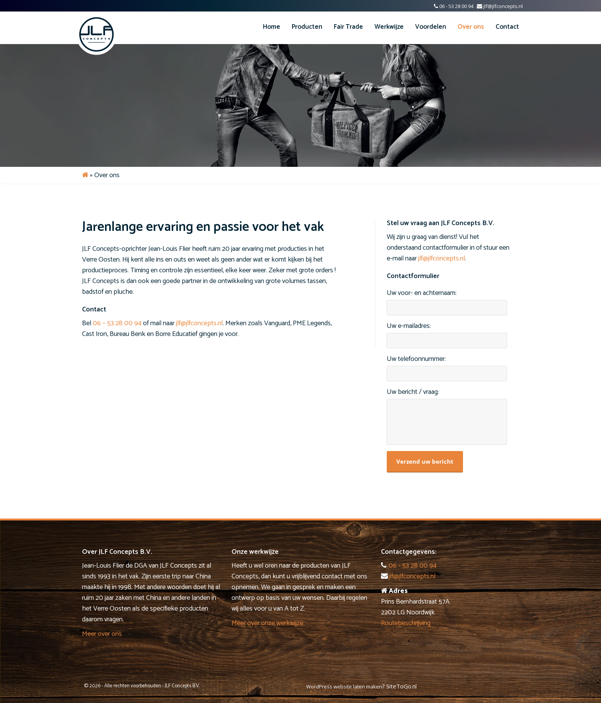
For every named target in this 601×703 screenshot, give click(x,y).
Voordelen (430, 26)
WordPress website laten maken (344, 686)
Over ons (471, 26)
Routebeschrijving (405, 623)
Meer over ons (102, 634)
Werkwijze (389, 26)
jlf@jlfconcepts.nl (503, 6)
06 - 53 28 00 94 (456, 6)
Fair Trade (348, 26)
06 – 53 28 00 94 (117, 323)
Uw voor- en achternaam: (421, 293)
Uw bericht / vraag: (413, 392)
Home (271, 26)
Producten (307, 26)
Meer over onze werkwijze (267, 623)
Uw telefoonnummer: (416, 359)
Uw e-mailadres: (409, 326)
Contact (507, 26)
